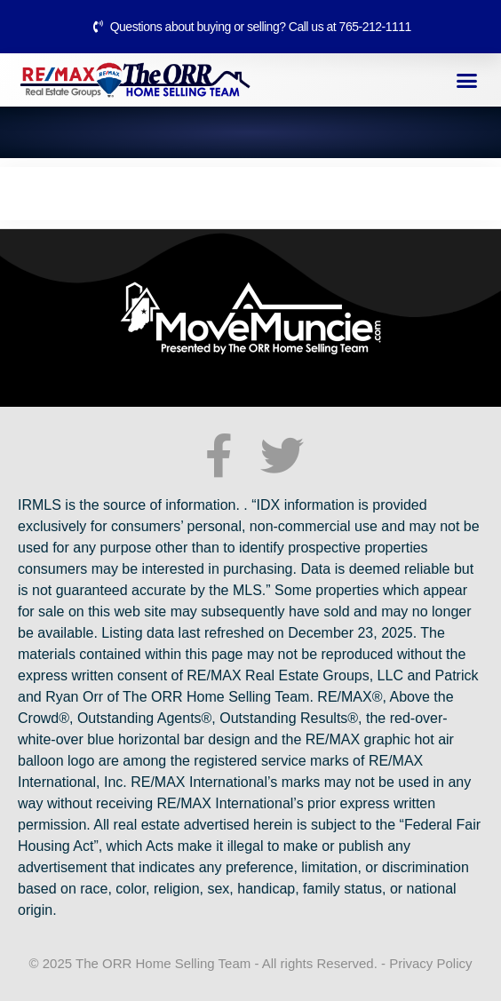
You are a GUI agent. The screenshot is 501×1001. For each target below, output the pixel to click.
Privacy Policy (430, 963)
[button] (467, 80)
